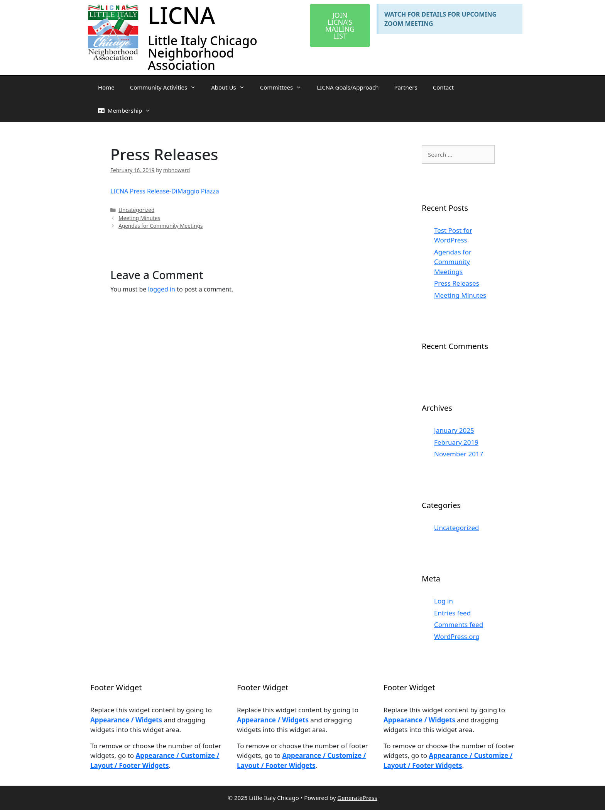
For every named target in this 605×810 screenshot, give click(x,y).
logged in (161, 289)
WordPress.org (457, 636)
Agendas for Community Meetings (160, 225)
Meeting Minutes (139, 218)
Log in (443, 600)
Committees (284, 87)
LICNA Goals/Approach (348, 87)
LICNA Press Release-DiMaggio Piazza (164, 191)
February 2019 (456, 442)
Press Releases (456, 283)
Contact (443, 87)
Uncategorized (136, 210)
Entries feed (452, 612)
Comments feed (458, 624)
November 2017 (458, 453)
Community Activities (166, 87)
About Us (231, 87)
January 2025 (454, 430)
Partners (405, 87)
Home (106, 87)
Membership (128, 110)
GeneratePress (357, 798)
